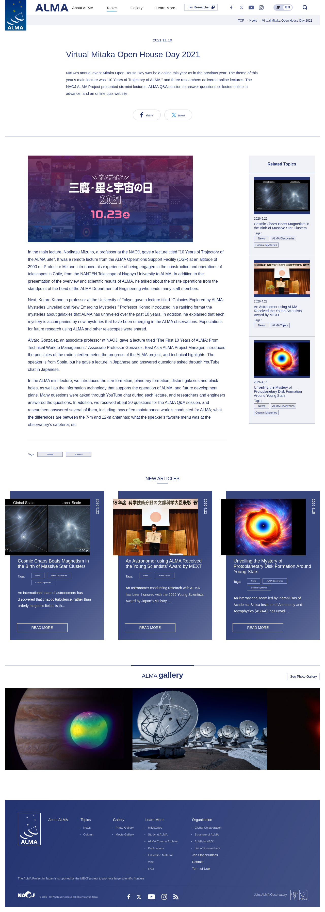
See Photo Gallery (303, 676)
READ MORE (42, 628)
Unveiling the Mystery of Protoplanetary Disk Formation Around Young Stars (272, 566)
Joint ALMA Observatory (270, 894)
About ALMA (58, 820)
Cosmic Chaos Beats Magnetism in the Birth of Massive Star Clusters (53, 563)
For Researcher (198, 7)
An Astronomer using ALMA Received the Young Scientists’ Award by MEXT (164, 563)
